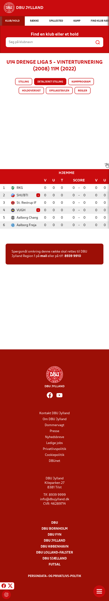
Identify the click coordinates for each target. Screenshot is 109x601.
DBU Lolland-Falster (54, 552)
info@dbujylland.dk (54, 499)
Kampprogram (81, 82)
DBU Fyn (54, 534)
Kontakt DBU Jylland (54, 413)
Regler (82, 91)
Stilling (23, 82)
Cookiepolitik (54, 455)
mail (43, 256)
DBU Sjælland (54, 558)
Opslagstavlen (59, 91)
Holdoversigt (31, 91)
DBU (54, 522)
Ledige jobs (54, 443)
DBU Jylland (54, 540)
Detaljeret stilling (50, 82)
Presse (54, 431)
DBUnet (54, 461)
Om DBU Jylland (55, 419)
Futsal (54, 564)
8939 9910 (72, 256)
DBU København (55, 546)
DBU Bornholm (55, 528)
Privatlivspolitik (54, 449)
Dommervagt (54, 425)
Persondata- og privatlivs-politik (54, 576)
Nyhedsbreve (54, 437)
